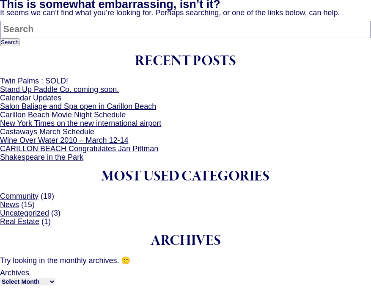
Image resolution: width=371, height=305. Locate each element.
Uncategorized (24, 213)
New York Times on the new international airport (80, 123)
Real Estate (19, 221)
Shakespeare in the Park (41, 157)
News (9, 204)
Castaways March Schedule (47, 132)
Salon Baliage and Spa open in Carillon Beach (78, 106)
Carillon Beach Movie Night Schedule (63, 115)
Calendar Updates (30, 98)
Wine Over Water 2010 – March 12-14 (64, 140)
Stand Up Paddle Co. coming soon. (59, 89)
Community (19, 196)
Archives (14, 273)
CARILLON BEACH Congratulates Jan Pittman (79, 148)
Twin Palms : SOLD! (34, 81)
